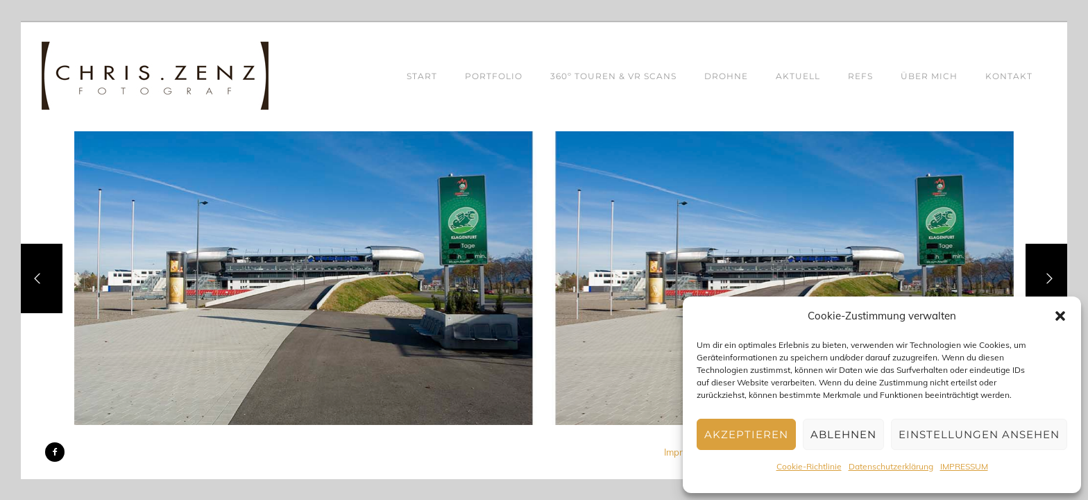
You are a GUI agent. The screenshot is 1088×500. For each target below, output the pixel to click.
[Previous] (41, 278)
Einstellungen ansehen (979, 434)
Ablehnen (843, 434)
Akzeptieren (746, 434)
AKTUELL (798, 76)
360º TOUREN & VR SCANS (613, 76)
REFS (860, 76)
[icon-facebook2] (55, 452)
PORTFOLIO (493, 76)
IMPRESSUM (964, 466)
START (422, 76)
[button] (1060, 316)
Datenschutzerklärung (891, 466)
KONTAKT (1008, 76)
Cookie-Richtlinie (809, 466)
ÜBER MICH (929, 76)
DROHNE (726, 76)
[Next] (1046, 278)
